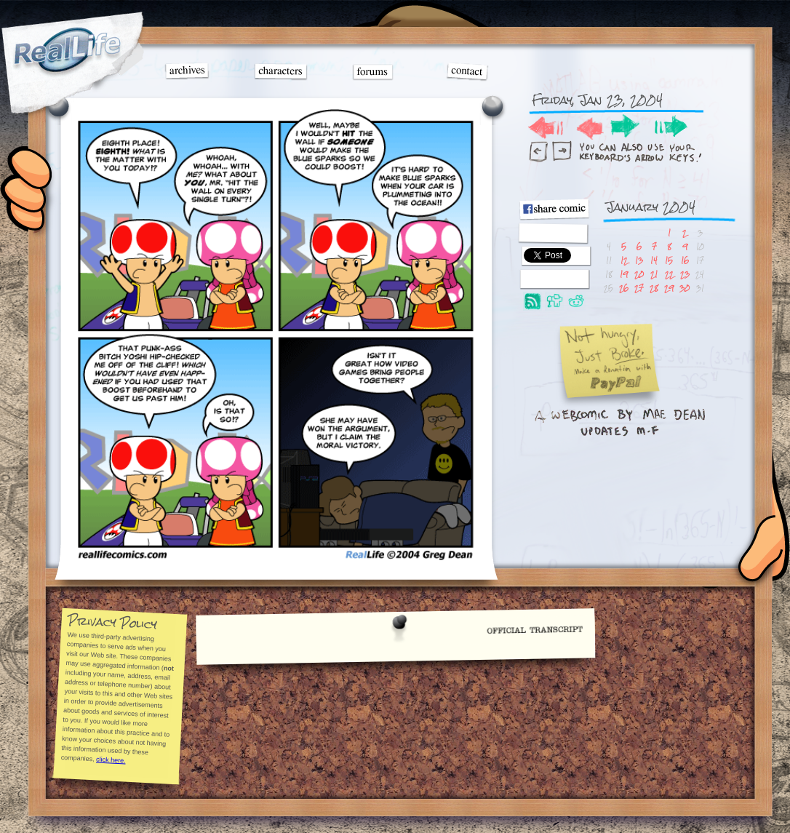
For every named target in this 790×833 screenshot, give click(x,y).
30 (684, 288)
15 (669, 260)
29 (669, 288)
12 (624, 260)
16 (685, 260)
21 (654, 274)
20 (639, 274)
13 (639, 260)
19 (624, 274)
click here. (110, 759)
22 (669, 274)
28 (654, 288)
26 (624, 288)
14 (654, 260)
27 (639, 288)
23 (685, 274)
